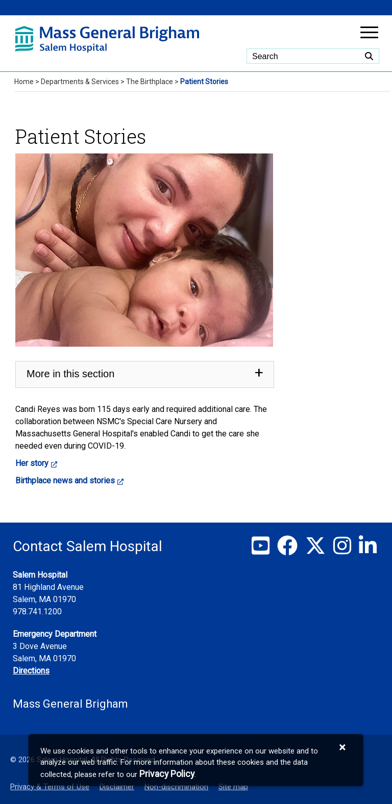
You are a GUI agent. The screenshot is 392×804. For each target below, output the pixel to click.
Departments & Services (80, 81)
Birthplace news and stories (65, 480)
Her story (31, 463)
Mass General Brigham (70, 703)
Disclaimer (117, 786)
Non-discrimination (176, 786)
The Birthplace (149, 81)
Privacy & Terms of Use (49, 786)
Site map (233, 786)
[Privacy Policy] (166, 773)
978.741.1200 (37, 611)
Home (24, 81)
